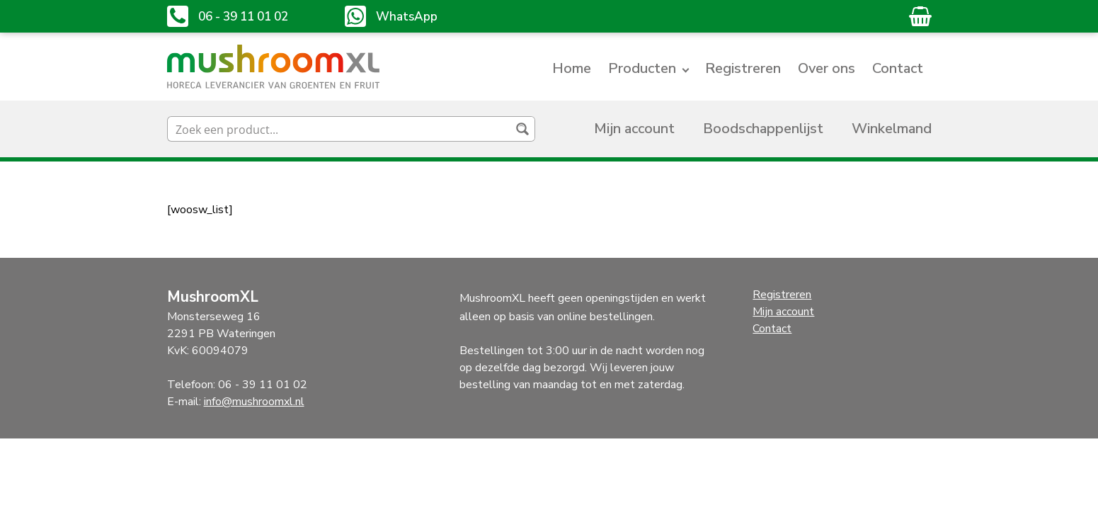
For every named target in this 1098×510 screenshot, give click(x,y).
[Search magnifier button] (522, 129)
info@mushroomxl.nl (254, 401)
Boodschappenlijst (763, 128)
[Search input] (340, 129)
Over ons (826, 68)
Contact (897, 68)
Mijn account (634, 128)
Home (571, 68)
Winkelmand (892, 128)
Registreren (743, 68)
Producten (642, 68)
